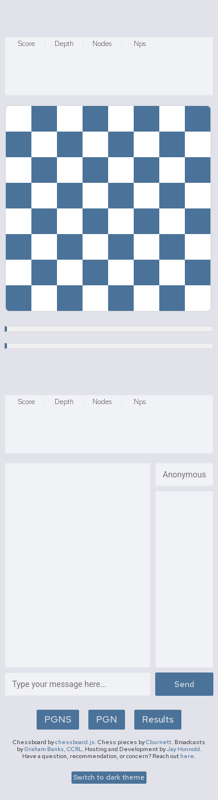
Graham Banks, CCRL (53, 749)
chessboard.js (75, 742)
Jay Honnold (183, 749)
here (187, 756)
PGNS (58, 719)
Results (158, 719)
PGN (106, 719)
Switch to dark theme (109, 777)
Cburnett (158, 742)
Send (184, 684)
